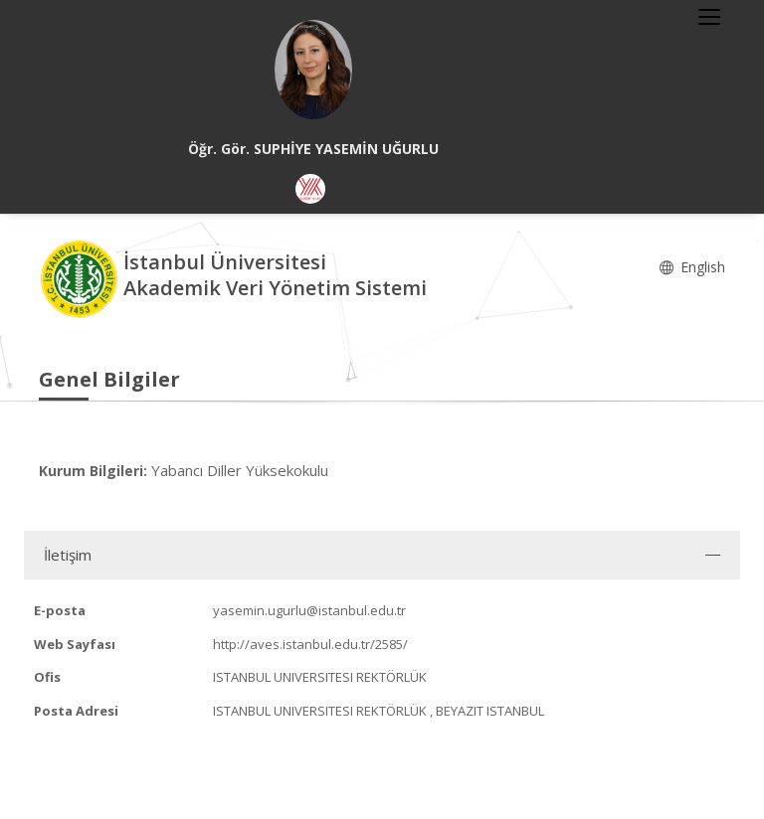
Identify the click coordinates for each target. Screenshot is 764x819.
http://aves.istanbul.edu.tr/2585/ (310, 644)
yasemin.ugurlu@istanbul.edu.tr (309, 610)
